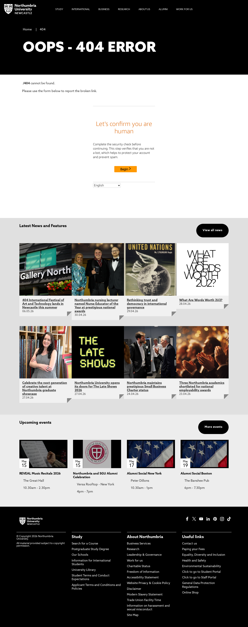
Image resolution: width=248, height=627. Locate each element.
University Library (84, 570)
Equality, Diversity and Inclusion (203, 555)
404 (43, 29)
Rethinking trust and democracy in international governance (147, 304)
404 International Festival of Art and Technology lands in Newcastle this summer (43, 304)
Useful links (193, 537)
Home (27, 29)
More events (213, 427)
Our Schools (80, 555)
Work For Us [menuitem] (184, 9)
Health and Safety (194, 560)
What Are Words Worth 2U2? (200, 300)
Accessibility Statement (143, 577)
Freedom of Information (143, 572)
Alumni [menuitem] (163, 9)
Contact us (189, 543)
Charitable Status (138, 566)
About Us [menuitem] (144, 9)
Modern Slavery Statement (145, 594)
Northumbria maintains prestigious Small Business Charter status (146, 387)
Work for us (135, 560)
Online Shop (190, 592)
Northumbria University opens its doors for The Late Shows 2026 (97, 387)
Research (133, 549)
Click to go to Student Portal (201, 572)
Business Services (139, 543)
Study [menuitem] (59, 9)
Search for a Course (85, 543)
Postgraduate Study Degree (90, 549)
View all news (212, 230)
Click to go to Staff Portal (199, 577)
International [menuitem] (81, 9)
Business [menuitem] (103, 9)
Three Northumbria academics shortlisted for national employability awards (201, 387)
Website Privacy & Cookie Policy (148, 583)
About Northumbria (145, 537)
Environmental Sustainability (201, 566)
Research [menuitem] (124, 9)
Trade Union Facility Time (144, 600)
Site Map (133, 615)
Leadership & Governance (144, 555)
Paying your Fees (193, 549)
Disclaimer (134, 589)
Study (77, 537)
